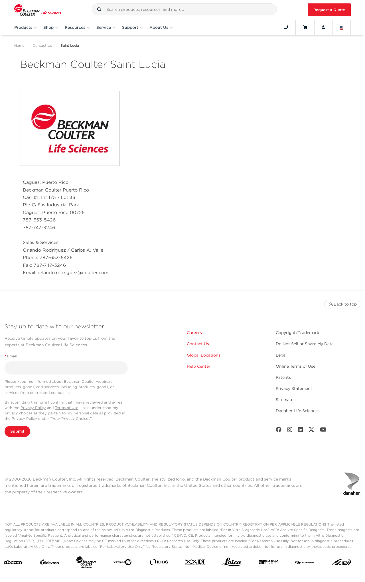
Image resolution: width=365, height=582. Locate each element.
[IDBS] (159, 563)
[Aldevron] (49, 563)
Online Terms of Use (295, 366)
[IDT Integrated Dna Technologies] (195, 563)
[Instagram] (289, 431)
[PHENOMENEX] (305, 563)
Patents (283, 377)
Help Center (198, 366)
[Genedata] (122, 563)
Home (19, 45)
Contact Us (42, 45)
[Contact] (286, 27)
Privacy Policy (33, 408)
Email (11, 356)
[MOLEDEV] (268, 563)
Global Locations (203, 355)
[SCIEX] (341, 563)
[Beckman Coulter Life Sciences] (86, 563)
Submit (17, 431)
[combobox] (184, 9)
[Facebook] (278, 431)
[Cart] (305, 27)
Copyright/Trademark (297, 332)
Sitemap (284, 399)
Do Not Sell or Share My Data (305, 343)
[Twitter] (311, 431)
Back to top (342, 304)
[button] (99, 9)
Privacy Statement (294, 388)
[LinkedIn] (300, 431)
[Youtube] (323, 431)
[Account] (323, 27)
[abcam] (13, 563)
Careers (194, 332)
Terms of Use (66, 408)
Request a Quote (329, 10)
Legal (281, 355)
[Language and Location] (341, 27)
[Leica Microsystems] (232, 563)
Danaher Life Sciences (298, 410)
